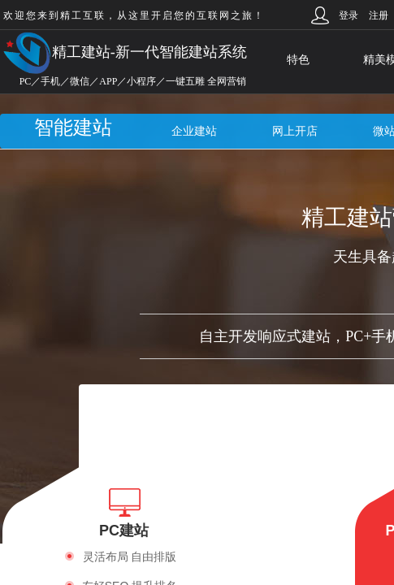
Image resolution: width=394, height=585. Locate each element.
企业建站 (194, 131)
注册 (378, 15)
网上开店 (295, 131)
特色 (298, 60)
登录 (348, 15)
